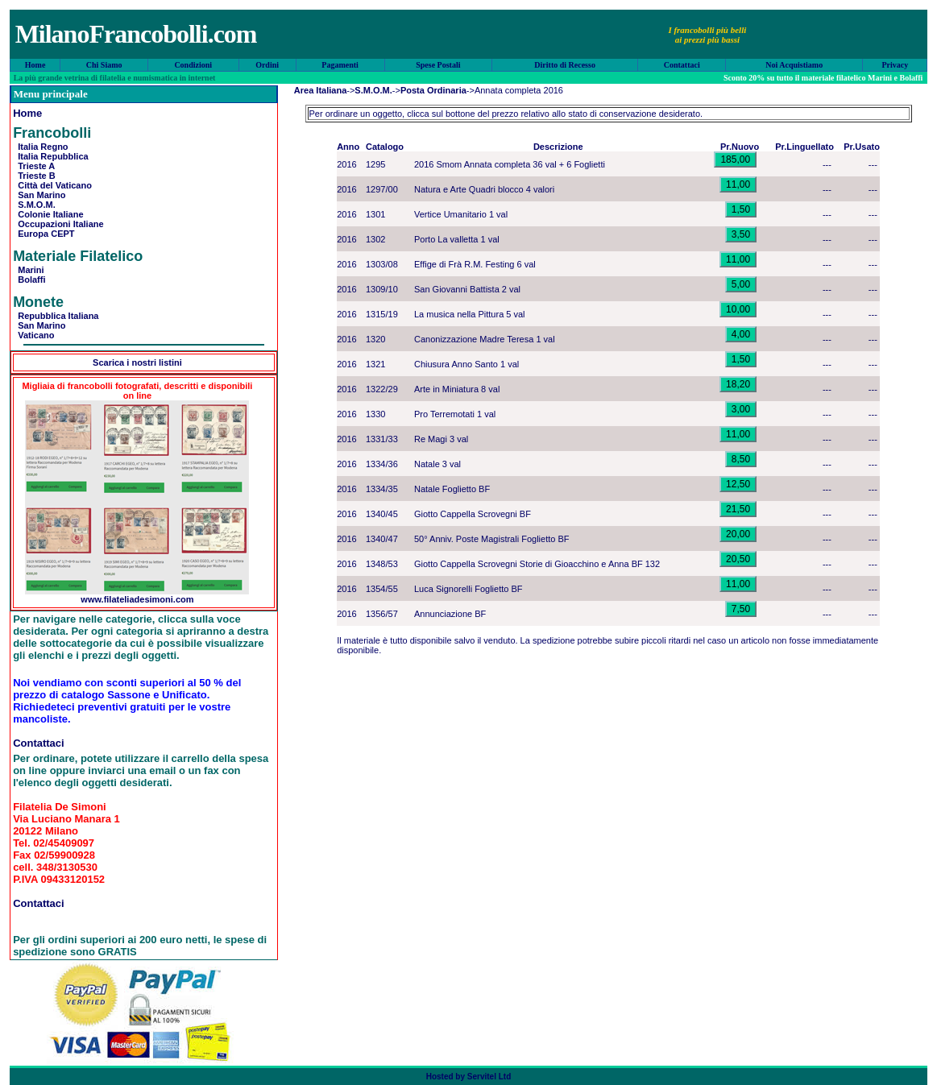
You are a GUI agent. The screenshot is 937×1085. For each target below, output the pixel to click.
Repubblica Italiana (55, 316)
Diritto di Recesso (564, 64)
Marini (28, 270)
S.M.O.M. (34, 204)
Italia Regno (40, 146)
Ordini (267, 64)
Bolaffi (29, 279)
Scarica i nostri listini (137, 362)
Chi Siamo (104, 64)
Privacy (894, 64)
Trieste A (34, 166)
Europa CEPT (43, 233)
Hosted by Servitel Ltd (469, 1076)
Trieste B (34, 175)
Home (35, 64)
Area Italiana (320, 90)
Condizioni (193, 64)
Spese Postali (438, 64)
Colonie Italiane (48, 214)
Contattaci (682, 64)
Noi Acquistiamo (794, 64)
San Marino (39, 195)
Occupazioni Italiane (58, 224)
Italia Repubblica (51, 156)
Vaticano (33, 335)
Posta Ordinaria (433, 90)
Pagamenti (340, 64)
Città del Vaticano (52, 185)
